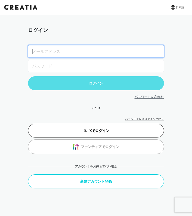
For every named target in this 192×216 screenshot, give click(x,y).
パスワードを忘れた (149, 97)
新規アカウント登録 (96, 181)
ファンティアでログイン (96, 147)
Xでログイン (96, 130)
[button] (177, 7)
